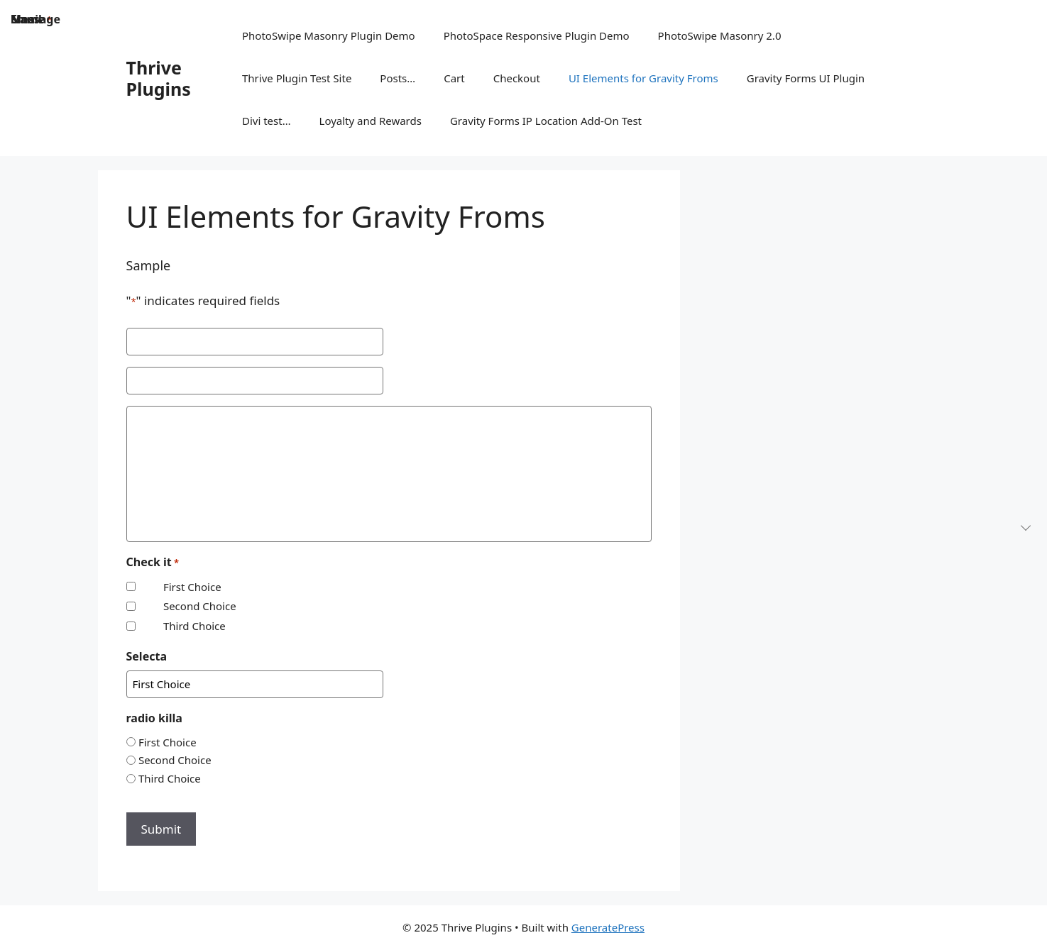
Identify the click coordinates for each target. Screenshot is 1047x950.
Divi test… (266, 121)
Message (35, 19)
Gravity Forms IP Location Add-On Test (546, 121)
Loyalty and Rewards (370, 121)
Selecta (146, 656)
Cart (454, 78)
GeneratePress (608, 927)
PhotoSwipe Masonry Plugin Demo (328, 35)
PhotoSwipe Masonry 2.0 (720, 35)
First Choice (192, 587)
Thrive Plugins (158, 78)
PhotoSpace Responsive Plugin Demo (537, 35)
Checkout (516, 78)
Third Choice (194, 626)
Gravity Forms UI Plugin (806, 78)
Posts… (397, 78)
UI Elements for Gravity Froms (643, 78)
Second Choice (199, 606)
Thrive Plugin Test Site (296, 78)
